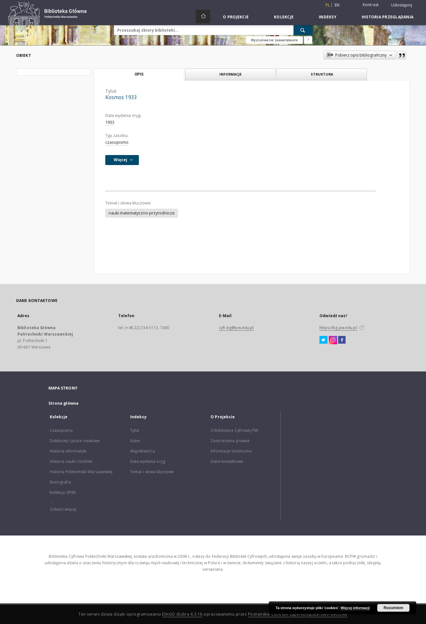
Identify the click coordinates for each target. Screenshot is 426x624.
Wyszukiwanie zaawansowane (274, 40)
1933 (109, 122)
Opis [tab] (139, 74)
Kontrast (371, 4)
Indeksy (328, 17)
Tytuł (134, 430)
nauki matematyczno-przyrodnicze (142, 213)
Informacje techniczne (231, 451)
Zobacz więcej (63, 509)
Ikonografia (60, 482)
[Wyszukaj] (303, 30)
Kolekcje (284, 17)
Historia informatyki (68, 451)
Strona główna (63, 403)
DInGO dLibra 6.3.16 (182, 614)
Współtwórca (142, 451)
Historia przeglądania (387, 17)
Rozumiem (393, 608)
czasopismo (117, 142)
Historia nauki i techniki (71, 461)
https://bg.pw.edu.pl (338, 327)
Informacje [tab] (230, 74)
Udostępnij (401, 5)
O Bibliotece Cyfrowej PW (234, 430)
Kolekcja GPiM (63, 492)
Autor (135, 440)
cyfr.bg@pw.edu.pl (236, 327)
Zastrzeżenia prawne (230, 440)
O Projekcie (236, 17)
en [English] (337, 5)
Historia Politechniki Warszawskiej (81, 471)
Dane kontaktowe (227, 461)
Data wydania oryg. (148, 461)
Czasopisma (61, 430)
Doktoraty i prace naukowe (75, 440)
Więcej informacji (355, 608)
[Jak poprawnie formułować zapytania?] (308, 40)
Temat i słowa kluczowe (152, 471)
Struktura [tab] (322, 74)
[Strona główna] (203, 16)
